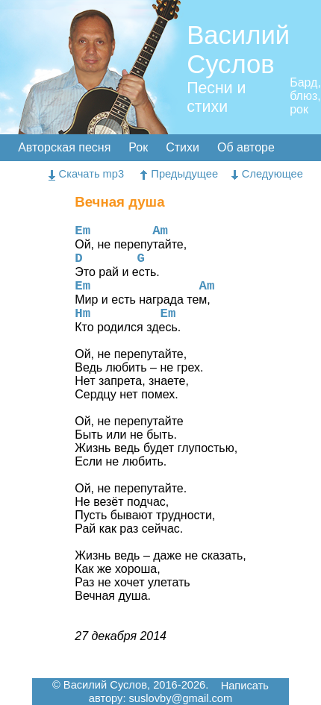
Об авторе (246, 147)
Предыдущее (179, 174)
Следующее (267, 174)
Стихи (182, 147)
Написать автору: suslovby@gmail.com (179, 692)
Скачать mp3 (87, 174)
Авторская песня (64, 147)
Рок (138, 147)
